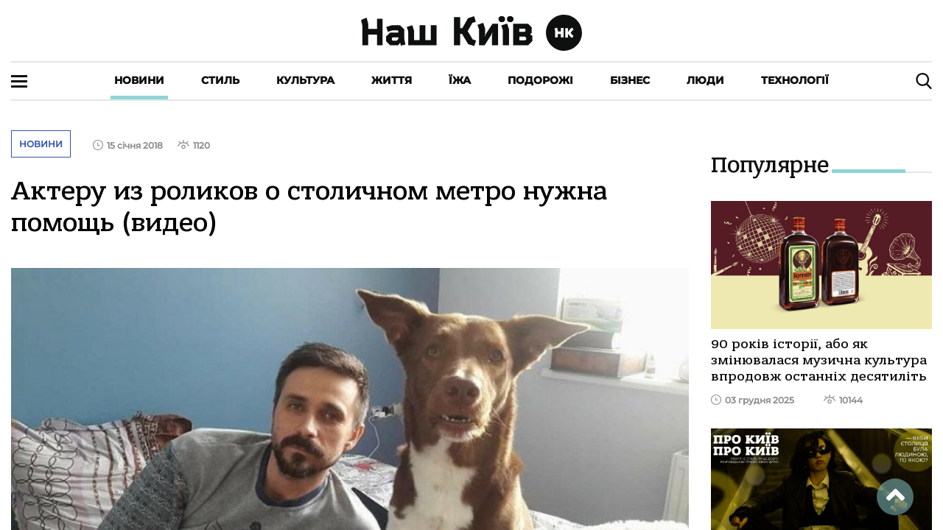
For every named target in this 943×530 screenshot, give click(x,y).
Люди (705, 80)
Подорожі (540, 80)
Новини (139, 80)
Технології (795, 80)
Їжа (460, 80)
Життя (391, 80)
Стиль (220, 80)
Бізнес (630, 80)
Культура (305, 80)
